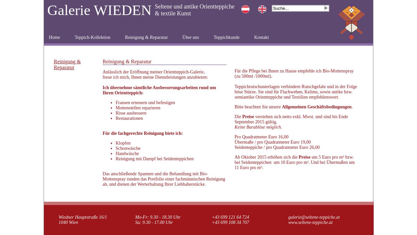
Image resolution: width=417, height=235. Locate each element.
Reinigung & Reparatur (146, 37)
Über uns (190, 37)
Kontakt (261, 37)
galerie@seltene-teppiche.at (314, 217)
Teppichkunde (226, 37)
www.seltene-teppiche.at (310, 222)
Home (54, 37)
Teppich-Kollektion (92, 37)
